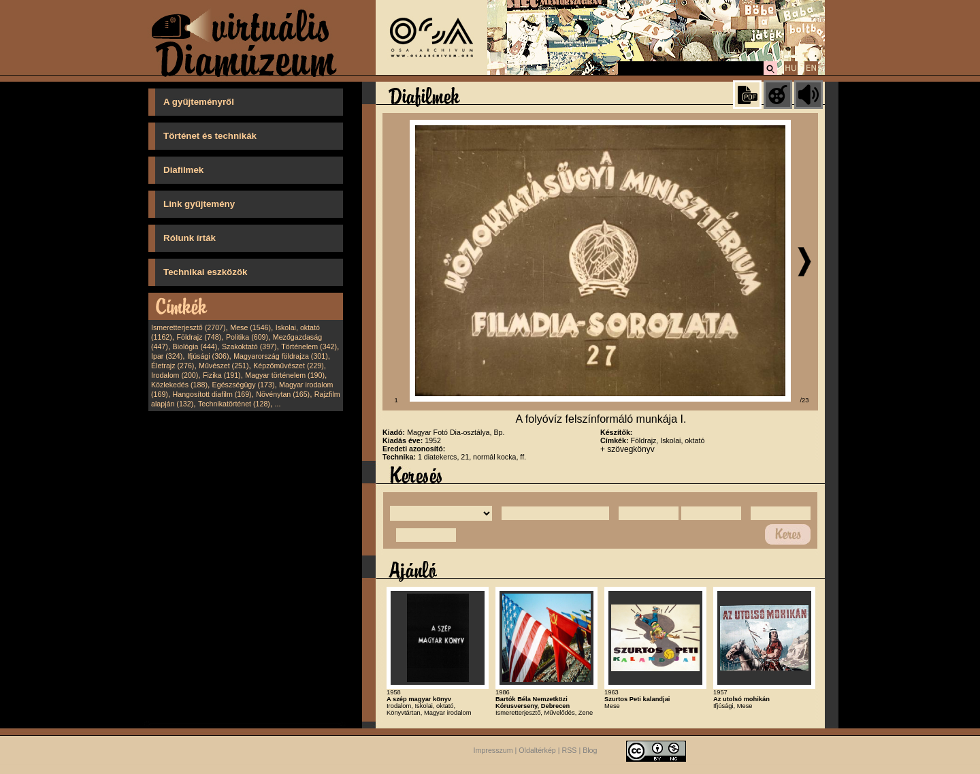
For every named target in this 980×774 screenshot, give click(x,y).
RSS (569, 750)
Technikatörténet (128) (234, 404)
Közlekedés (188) (179, 385)
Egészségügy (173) (243, 385)
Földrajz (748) (198, 337)
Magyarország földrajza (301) (280, 356)
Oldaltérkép (537, 750)
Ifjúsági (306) (208, 356)
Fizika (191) (222, 375)
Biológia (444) (195, 346)
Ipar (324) (166, 356)
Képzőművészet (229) (288, 365)
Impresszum (493, 750)
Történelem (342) (309, 346)
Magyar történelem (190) (285, 375)
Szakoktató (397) (249, 346)
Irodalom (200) (174, 375)
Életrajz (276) (172, 365)
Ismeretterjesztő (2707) (188, 327)
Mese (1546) (250, 327)
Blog (590, 750)
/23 (804, 400)
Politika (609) (247, 337)
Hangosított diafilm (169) (212, 394)
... (278, 404)
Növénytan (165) (283, 394)
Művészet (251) (223, 365)
